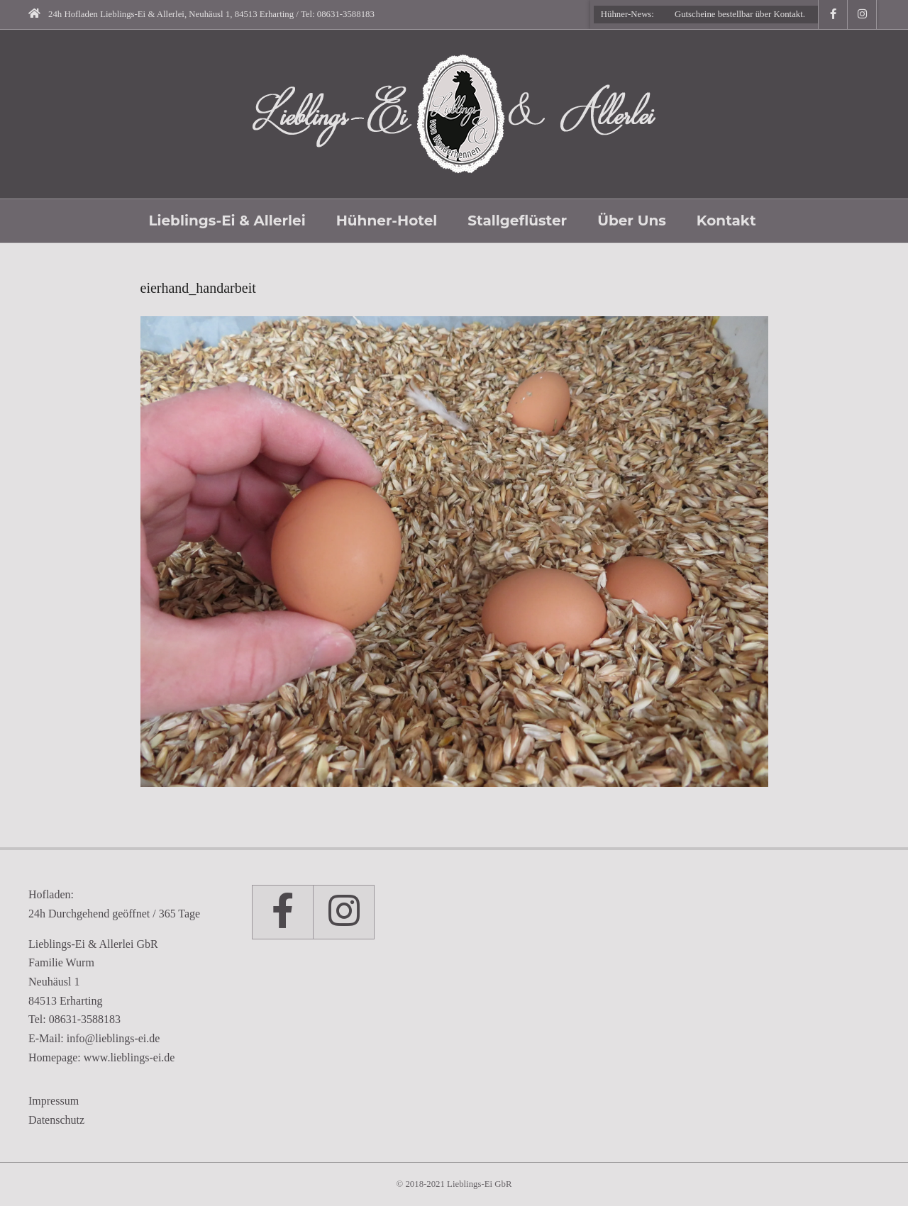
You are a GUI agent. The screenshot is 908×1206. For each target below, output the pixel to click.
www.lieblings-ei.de (129, 1057)
